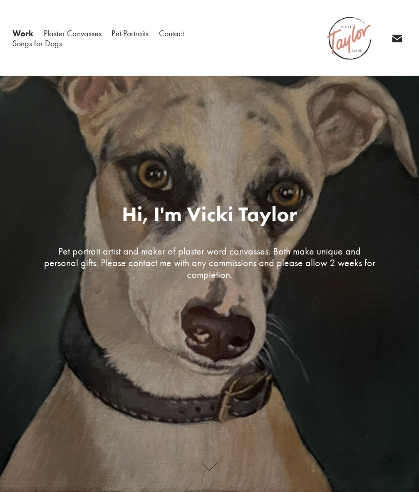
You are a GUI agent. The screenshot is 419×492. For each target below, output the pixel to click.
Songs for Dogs (37, 43)
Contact (171, 33)
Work (22, 33)
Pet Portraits (130, 33)
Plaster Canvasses (73, 33)
